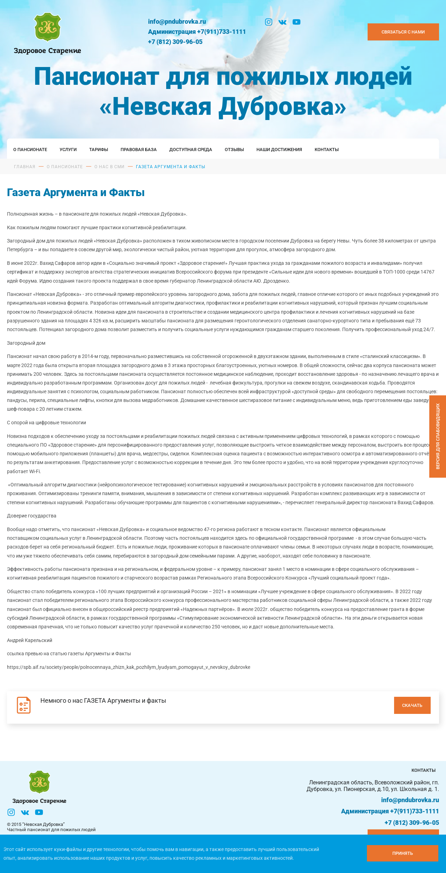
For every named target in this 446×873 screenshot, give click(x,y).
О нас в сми (109, 166)
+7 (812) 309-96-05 (175, 41)
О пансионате (30, 149)
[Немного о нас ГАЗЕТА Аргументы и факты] (223, 707)
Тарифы (98, 149)
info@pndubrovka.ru (177, 21)
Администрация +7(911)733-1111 (197, 31)
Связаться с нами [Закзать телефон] (403, 32)
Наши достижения (279, 149)
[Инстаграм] (268, 22)
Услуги (68, 149)
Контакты (327, 149)
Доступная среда (190, 149)
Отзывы (234, 149)
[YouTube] (296, 22)
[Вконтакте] (282, 22)
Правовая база (139, 149)
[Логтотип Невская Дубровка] (46, 32)
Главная (25, 166)
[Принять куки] (402, 853)
